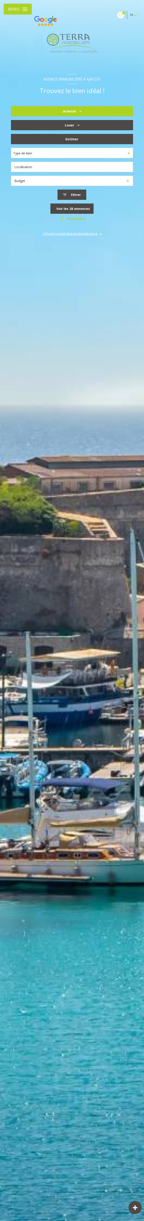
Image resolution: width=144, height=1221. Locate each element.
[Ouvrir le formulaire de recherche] (72, 195)
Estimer (71, 139)
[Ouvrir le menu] (18, 9)
